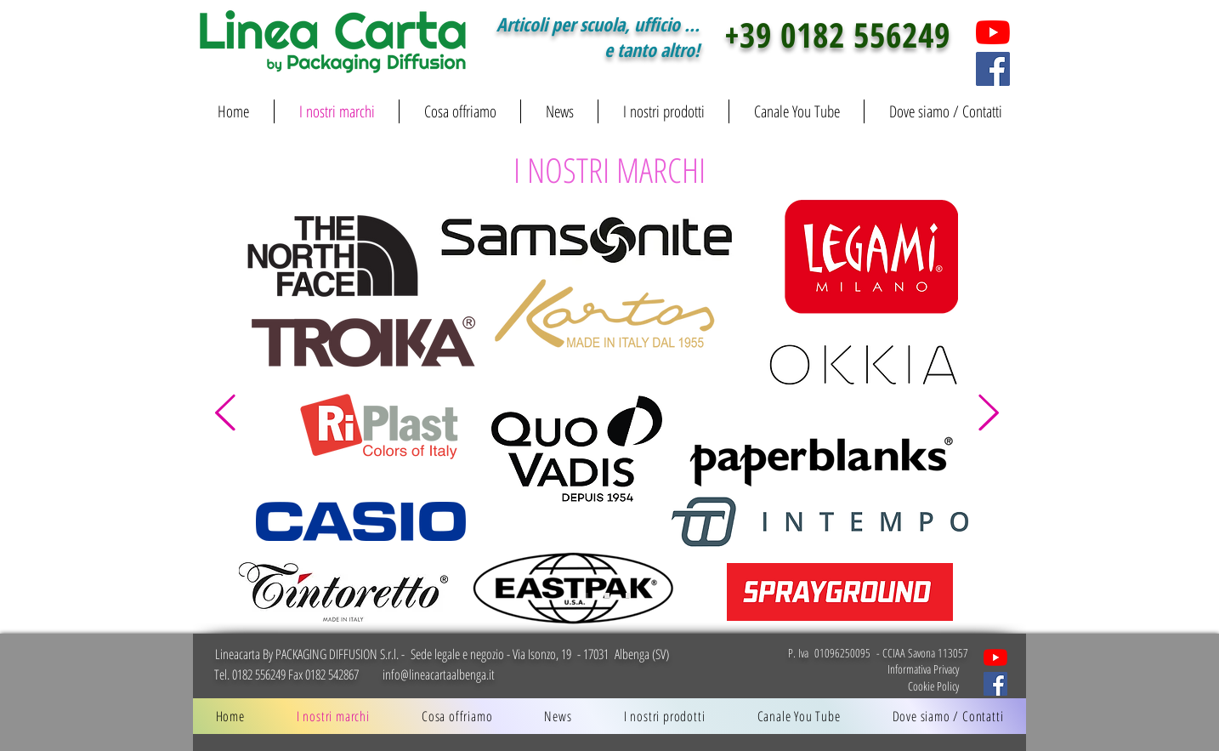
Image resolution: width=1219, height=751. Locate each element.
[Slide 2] (607, 595)
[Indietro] (225, 413)
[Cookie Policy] (897, 685)
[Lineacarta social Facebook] (995, 684)
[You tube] (993, 32)
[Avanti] (988, 413)
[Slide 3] (628, 595)
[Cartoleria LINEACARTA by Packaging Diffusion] (995, 657)
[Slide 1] (585, 595)
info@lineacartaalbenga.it (439, 674)
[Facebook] (993, 69)
